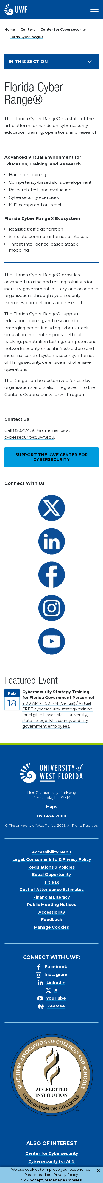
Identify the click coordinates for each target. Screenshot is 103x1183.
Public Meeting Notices (51, 904)
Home (9, 29)
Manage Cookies (51, 927)
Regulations (41, 867)
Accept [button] (36, 1180)
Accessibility (51, 912)
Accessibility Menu (51, 852)
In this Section (28, 61)
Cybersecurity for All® (51, 1161)
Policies (67, 867)
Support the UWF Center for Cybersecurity (51, 457)
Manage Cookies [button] (65, 1180)
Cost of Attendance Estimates (52, 889)
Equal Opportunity (51, 874)
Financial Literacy (51, 897)
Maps (51, 806)
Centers (28, 29)
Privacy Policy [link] (66, 1174)
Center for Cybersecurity (62, 29)
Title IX (51, 882)
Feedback (51, 919)
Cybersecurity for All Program (54, 394)
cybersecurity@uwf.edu (29, 437)
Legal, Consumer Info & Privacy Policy (51, 859)
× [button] (98, 1170)
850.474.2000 (51, 816)
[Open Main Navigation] (94, 9)
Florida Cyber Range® (26, 37)
